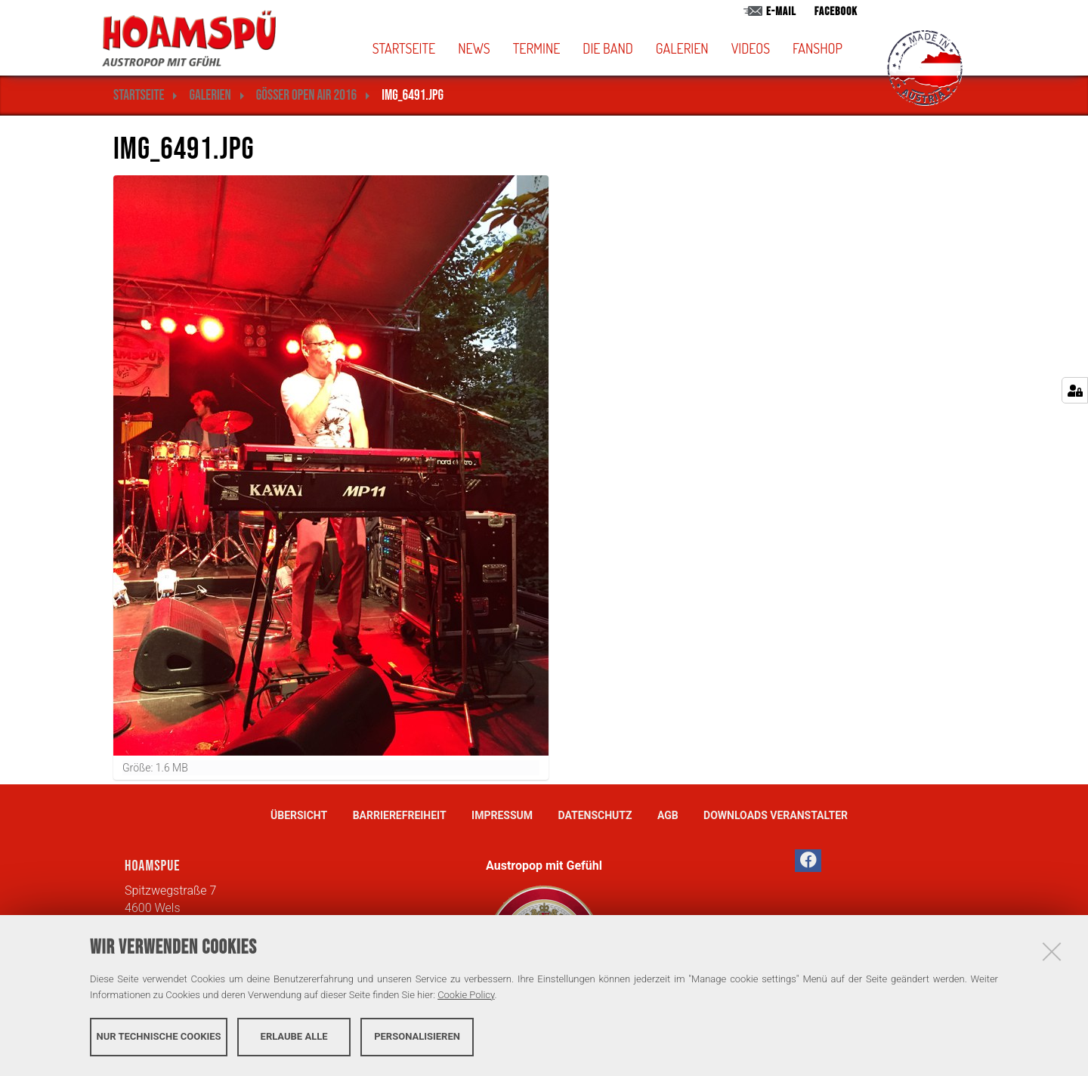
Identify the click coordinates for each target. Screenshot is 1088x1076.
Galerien (682, 48)
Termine (537, 48)
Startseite (404, 48)
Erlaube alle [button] (294, 1036)
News (474, 48)
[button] (632, 48)
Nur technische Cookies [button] (159, 1036)
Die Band (608, 48)
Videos (750, 48)
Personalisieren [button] (417, 1036)
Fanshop (817, 48)
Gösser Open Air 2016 (306, 95)
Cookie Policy (465, 994)
